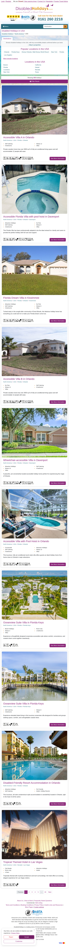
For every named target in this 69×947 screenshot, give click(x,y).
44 (45, 892)
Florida (61, 52)
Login (3, 1)
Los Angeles (8, 55)
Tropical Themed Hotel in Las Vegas (23, 862)
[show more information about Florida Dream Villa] (34, 270)
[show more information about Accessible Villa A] (34, 110)
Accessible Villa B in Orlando (18, 379)
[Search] (65, 26)
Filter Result (34, 81)
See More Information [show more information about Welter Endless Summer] (58, 483)
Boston (5, 65)
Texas (37, 72)
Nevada (37, 69)
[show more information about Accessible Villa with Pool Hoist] (34, 514)
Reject (11, 937)
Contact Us (41, 1)
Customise (18, 941)
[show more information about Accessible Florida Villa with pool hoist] (34, 189)
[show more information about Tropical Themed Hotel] (34, 834)
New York (54, 52)
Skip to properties (35, 45)
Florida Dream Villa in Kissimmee (21, 297)
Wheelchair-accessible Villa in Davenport (25, 460)
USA (14, 140)
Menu (5, 26)
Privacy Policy (15, 933)
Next (49, 892)
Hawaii (37, 67)
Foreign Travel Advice (61, 1)
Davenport (32, 219)
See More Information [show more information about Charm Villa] (58, 402)
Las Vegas (27, 865)
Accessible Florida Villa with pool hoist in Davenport (31, 216)
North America (19, 34)
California (38, 65)
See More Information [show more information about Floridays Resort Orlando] (58, 804)
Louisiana (6, 69)
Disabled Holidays (7, 34)
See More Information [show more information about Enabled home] (58, 239)
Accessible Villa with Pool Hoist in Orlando (26, 541)
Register (8, 1)
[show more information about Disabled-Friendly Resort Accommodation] (34, 755)
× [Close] (34, 930)
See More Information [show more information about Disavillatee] (58, 564)
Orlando (6, 52)
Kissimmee (32, 300)
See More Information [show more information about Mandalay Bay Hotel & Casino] (58, 885)
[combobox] (53, 26)
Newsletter (49, 1)
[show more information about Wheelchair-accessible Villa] (34, 432)
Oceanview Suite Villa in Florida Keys (23, 622)
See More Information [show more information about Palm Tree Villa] (58, 321)
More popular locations (10, 58)
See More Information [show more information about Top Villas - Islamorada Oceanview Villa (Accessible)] (58, 724)
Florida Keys (16, 52)
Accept (26, 937)
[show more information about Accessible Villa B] (34, 351)
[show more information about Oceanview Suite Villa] (34, 595)
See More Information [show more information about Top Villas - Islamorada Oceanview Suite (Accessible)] (58, 645)
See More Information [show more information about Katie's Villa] (58, 158)
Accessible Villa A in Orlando (18, 137)
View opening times (30, 1)
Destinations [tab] (7, 38)
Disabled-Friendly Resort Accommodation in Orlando (31, 782)
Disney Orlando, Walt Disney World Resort (35, 52)
